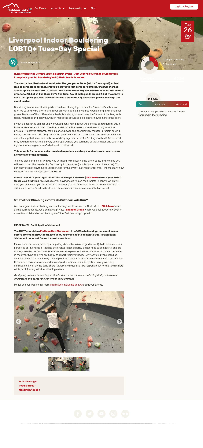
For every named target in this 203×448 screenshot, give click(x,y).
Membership (75, 8)
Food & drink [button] (26, 385)
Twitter (90, 414)
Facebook (78, 414)
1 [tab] (64, 349)
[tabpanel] (69, 322)
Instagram (113, 414)
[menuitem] (40, 8)
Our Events (40, 8)
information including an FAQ (66, 284)
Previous (19, 322)
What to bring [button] (27, 381)
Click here (108, 206)
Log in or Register (184, 6)
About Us (56, 8)
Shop (93, 8)
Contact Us (58, 430)
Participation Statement (55, 231)
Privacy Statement (36, 430)
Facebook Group (74, 209)
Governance (15, 430)
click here (92, 177)
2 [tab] (68, 349)
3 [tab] (73, 349)
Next (119, 322)
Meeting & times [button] (28, 389)
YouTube (101, 414)
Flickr (125, 414)
